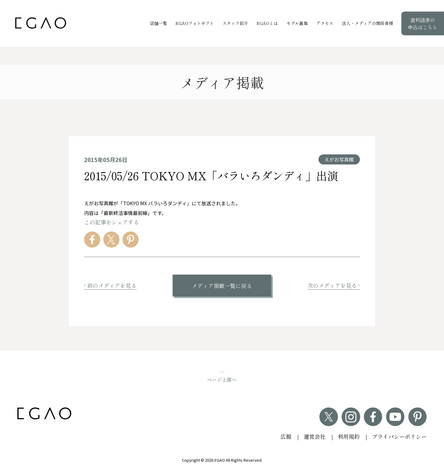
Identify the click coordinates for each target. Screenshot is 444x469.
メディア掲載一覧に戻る (222, 286)
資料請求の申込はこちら (422, 23)
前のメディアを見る (110, 285)
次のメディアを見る (333, 285)
